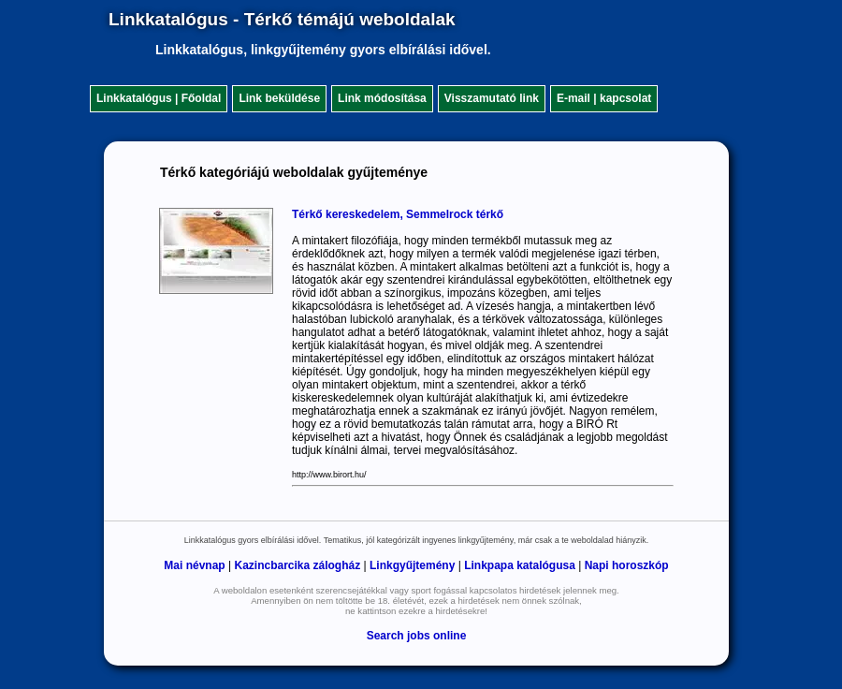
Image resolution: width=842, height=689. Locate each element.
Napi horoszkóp (627, 565)
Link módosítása (382, 98)
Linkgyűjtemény (412, 565)
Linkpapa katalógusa (519, 565)
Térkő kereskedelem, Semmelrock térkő (397, 214)
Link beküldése (279, 98)
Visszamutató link (491, 98)
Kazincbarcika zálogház (297, 565)
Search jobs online (417, 635)
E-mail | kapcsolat (604, 98)
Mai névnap (194, 565)
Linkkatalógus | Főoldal (158, 98)
